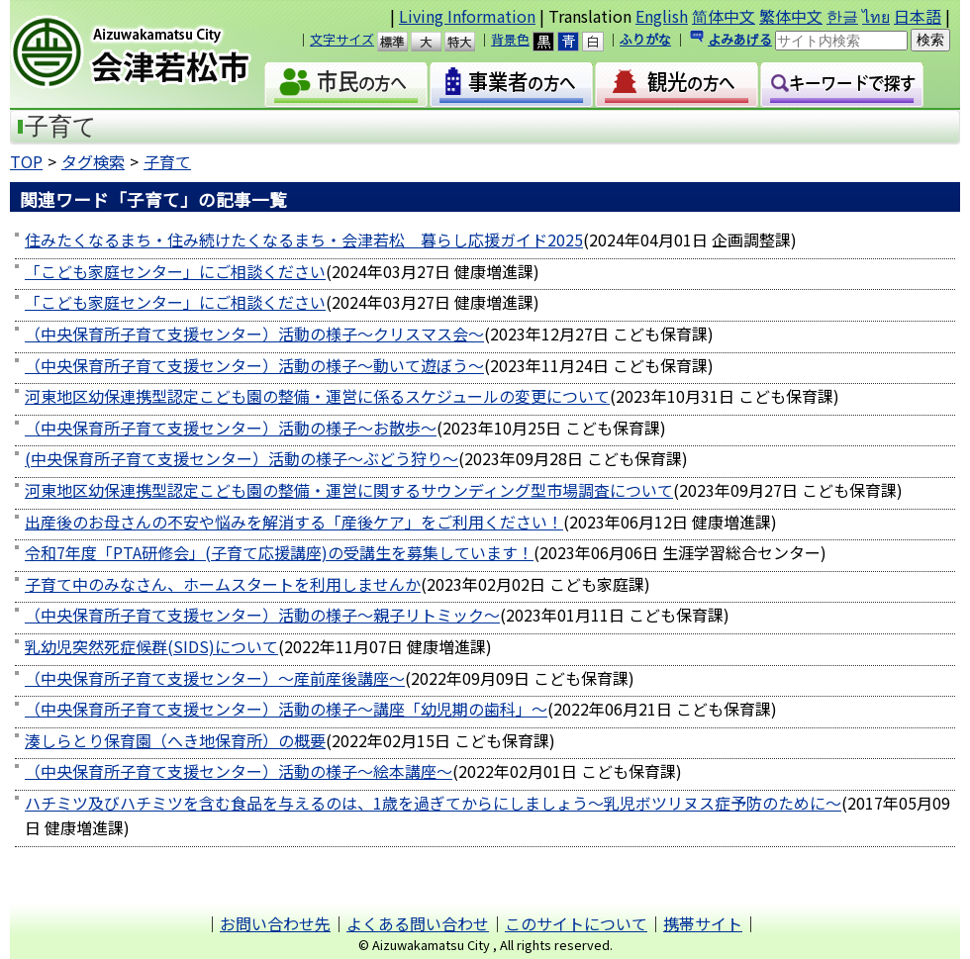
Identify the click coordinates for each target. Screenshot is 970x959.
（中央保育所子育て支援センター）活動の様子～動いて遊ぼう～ (254, 365)
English (661, 16)
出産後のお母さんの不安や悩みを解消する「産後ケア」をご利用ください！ (294, 521)
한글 (842, 16)
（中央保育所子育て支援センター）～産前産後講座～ (215, 678)
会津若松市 (147, 54)
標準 (401, 41)
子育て (167, 161)
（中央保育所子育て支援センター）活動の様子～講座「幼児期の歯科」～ (286, 708)
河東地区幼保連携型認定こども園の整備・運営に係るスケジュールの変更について (317, 396)
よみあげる (740, 39)
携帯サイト (702, 923)
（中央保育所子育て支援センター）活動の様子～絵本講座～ (238, 771)
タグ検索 (93, 161)
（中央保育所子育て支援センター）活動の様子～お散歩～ (230, 427)
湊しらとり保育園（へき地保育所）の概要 (175, 740)
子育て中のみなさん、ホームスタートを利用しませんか (223, 584)
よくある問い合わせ (417, 923)
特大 (468, 41)
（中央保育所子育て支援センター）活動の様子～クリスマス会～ (254, 333)
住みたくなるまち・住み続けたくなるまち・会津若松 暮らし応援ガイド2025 (304, 239)
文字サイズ (342, 39)
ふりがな (645, 39)
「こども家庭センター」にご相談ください (175, 271)
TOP (26, 161)
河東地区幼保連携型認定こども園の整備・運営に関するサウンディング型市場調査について (349, 490)
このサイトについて (576, 923)
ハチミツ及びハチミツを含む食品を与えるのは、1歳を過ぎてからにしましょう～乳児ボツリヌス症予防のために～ (433, 803)
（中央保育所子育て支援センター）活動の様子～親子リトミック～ (262, 614)
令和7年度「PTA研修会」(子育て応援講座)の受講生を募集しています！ (279, 552)
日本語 (917, 16)
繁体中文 (791, 16)
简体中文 (723, 16)
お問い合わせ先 (275, 923)
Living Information (467, 16)
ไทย (876, 16)
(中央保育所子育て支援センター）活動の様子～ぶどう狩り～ (241, 458)
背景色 (510, 39)
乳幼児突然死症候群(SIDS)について (151, 646)
